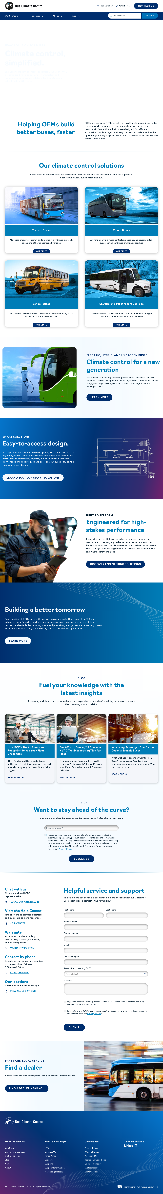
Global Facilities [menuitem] (12, 1156)
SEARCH (150, 16)
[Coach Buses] (121, 220)
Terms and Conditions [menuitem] (95, 1160)
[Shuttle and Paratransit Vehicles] (121, 293)
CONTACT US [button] (146, 6)
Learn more (20, 641)
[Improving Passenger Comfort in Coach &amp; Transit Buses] (133, 748)
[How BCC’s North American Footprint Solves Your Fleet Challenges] (30, 748)
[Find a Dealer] (105, 6)
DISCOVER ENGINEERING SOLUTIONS (115, 564)
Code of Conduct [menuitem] (93, 1164)
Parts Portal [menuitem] (50, 1156)
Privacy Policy (65, 849)
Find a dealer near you (26, 1088)
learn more (101, 397)
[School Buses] (41, 293)
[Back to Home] (20, 6)
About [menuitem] (8, 1168)
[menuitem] (13, 16)
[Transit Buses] (41, 220)
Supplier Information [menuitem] (55, 1168)
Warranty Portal (21, 948)
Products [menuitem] (35, 16)
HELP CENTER (18, 923)
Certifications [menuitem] (91, 1172)
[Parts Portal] (123, 6)
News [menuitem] (8, 1164)
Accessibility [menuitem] (91, 1156)
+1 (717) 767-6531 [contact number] (19, 972)
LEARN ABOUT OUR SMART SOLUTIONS (35, 478)
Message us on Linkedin (23, 901)
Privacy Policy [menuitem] (91, 1148)
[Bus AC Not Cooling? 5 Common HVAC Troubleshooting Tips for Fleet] (81, 748)
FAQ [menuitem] (47, 1148)
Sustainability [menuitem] (91, 1168)
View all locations (23, 991)
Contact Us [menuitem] (50, 1152)
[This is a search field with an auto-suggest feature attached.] (124, 16)
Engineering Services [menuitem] (15, 1152)
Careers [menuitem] (49, 1160)
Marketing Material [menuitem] (54, 1172)
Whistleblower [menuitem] (92, 1152)
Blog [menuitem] (7, 1160)
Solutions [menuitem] (9, 1148)
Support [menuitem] (49, 1164)
